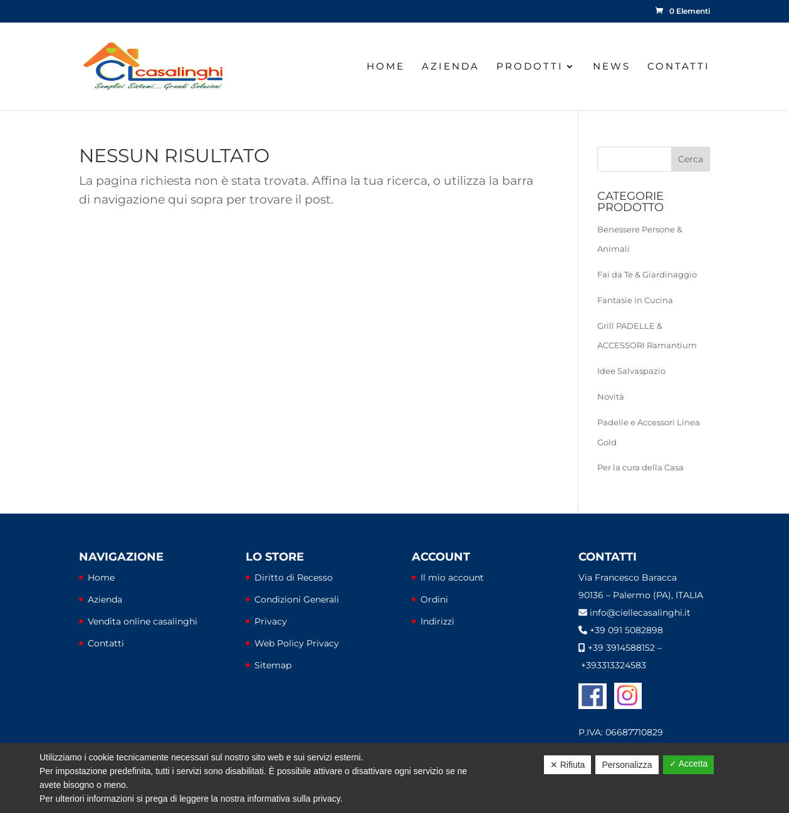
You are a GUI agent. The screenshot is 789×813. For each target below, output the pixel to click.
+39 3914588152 (621, 647)
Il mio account (452, 577)
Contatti (678, 67)
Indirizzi (437, 621)
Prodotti (529, 67)
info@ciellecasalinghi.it (640, 612)
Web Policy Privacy (296, 643)
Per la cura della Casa (640, 467)
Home (386, 67)
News (611, 67)
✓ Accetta (688, 764)
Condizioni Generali (296, 599)
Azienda (450, 67)
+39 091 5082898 (626, 630)
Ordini (434, 599)
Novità (610, 396)
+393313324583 (613, 665)
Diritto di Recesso (293, 577)
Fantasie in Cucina (635, 300)
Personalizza (627, 765)
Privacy (270, 621)
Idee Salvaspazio (631, 371)
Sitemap (272, 665)
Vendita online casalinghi (142, 621)
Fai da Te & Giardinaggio (647, 274)
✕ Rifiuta (567, 765)
